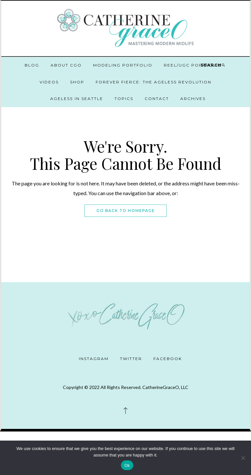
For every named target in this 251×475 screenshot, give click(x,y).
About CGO (66, 65)
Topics (123, 98)
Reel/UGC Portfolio (192, 65)
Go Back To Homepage (125, 210)
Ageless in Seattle (76, 98)
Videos (49, 82)
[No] (243, 458)
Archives (193, 98)
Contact (157, 98)
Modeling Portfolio (122, 65)
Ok (127, 465)
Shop (77, 82)
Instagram (94, 358)
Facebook (167, 358)
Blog (32, 65)
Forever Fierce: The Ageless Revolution (153, 82)
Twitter (131, 358)
